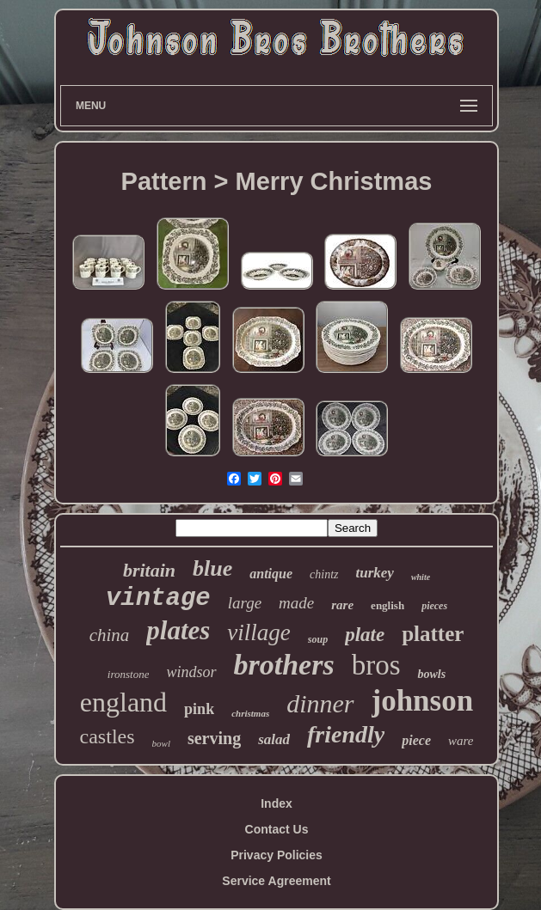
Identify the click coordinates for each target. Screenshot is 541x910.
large (244, 603)
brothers (284, 665)
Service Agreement (276, 881)
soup (318, 639)
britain (149, 570)
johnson (423, 701)
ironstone (129, 674)
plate (364, 634)
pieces (434, 606)
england (123, 702)
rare (342, 605)
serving (214, 738)
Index (276, 803)
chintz (324, 574)
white (420, 577)
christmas (250, 713)
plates (178, 630)
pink (199, 709)
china (109, 635)
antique (270, 573)
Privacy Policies (277, 855)
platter (433, 633)
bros (376, 665)
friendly (345, 734)
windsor (191, 672)
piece (416, 740)
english (387, 605)
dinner (319, 703)
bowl (161, 743)
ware (460, 741)
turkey (375, 573)
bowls (431, 674)
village (258, 632)
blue (212, 568)
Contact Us (277, 829)
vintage (158, 598)
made (296, 603)
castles (107, 736)
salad (274, 739)
